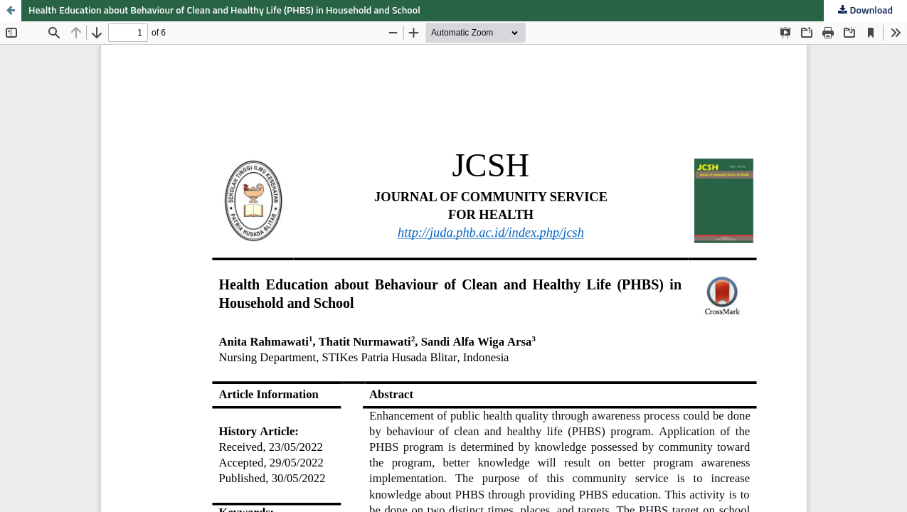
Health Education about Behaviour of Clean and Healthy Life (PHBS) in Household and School (224, 11)
